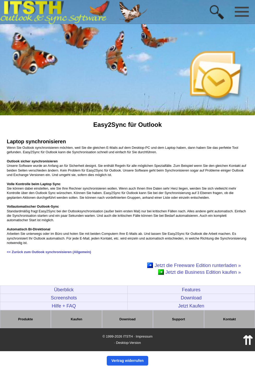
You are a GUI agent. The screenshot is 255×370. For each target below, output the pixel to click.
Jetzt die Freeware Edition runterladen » (198, 265)
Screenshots (64, 297)
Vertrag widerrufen (127, 360)
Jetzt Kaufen (191, 306)
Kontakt (229, 319)
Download (191, 297)
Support (178, 319)
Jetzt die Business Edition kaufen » (203, 272)
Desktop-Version (128, 343)
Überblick (64, 289)
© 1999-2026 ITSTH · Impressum (128, 336)
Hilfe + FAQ (64, 306)
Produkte (25, 319)
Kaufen (76, 319)
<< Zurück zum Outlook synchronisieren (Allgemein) (49, 252)
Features (191, 289)
